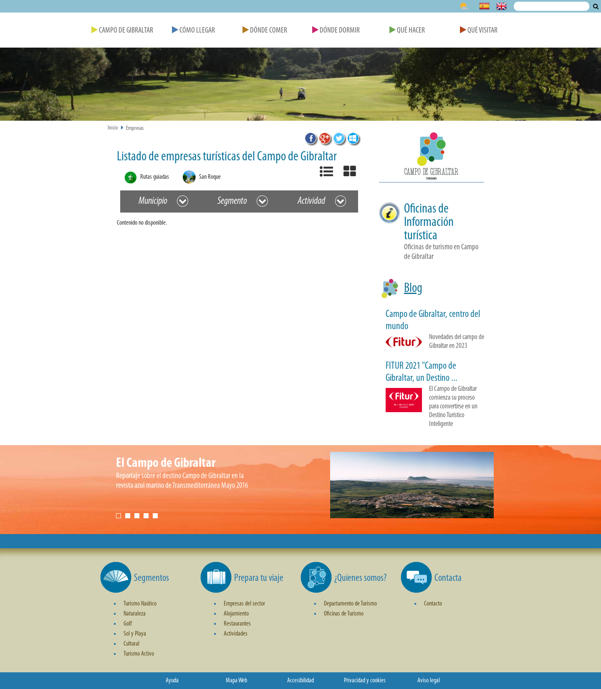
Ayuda (172, 680)
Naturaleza (135, 613)
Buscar (595, 6)
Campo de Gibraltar (122, 31)
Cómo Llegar (193, 31)
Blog (413, 288)
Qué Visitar (478, 31)
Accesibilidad (300, 680)
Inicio (113, 128)
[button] (431, 157)
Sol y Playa (135, 634)
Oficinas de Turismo (344, 613)
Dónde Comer (264, 31)
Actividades (235, 634)
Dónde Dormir (336, 31)
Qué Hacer (407, 31)
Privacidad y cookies (365, 680)
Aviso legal (428, 680)
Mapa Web (236, 680)
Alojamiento (236, 613)
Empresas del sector (244, 603)
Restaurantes (237, 624)
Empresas (135, 128)
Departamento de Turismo (350, 603)
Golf (128, 624)
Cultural (131, 644)
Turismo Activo (139, 654)
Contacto (433, 603)
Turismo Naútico (140, 603)
